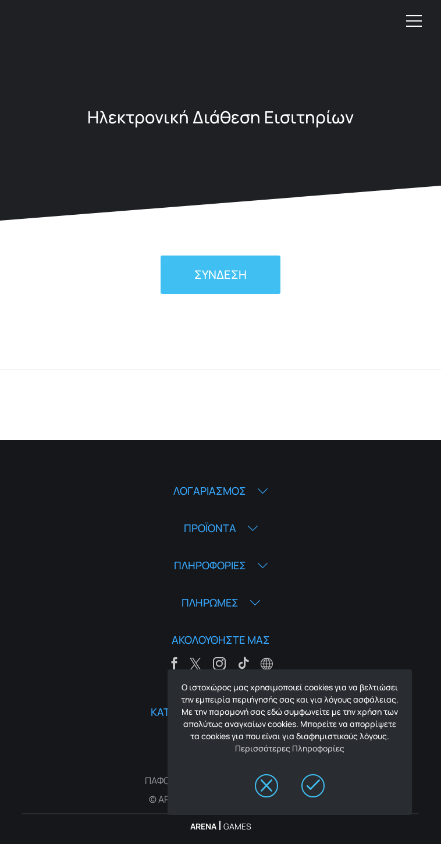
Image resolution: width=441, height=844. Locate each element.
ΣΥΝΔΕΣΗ (220, 274)
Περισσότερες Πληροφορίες (289, 748)
